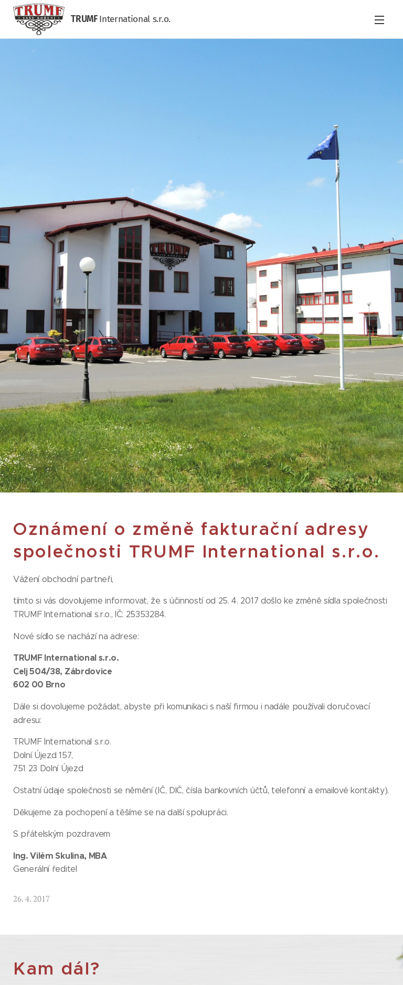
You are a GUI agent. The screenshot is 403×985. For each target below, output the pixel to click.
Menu (379, 19)
